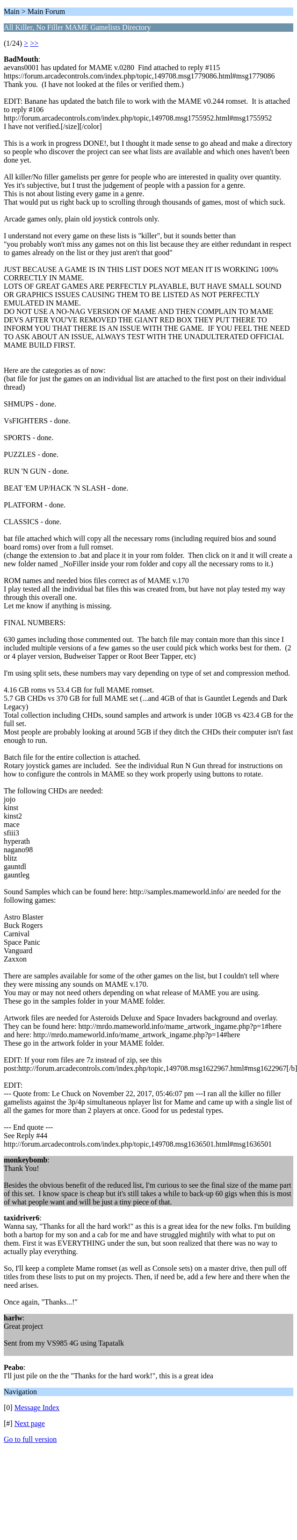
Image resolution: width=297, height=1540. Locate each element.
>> (34, 43)
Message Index (36, 1408)
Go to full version (30, 1439)
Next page (29, 1423)
